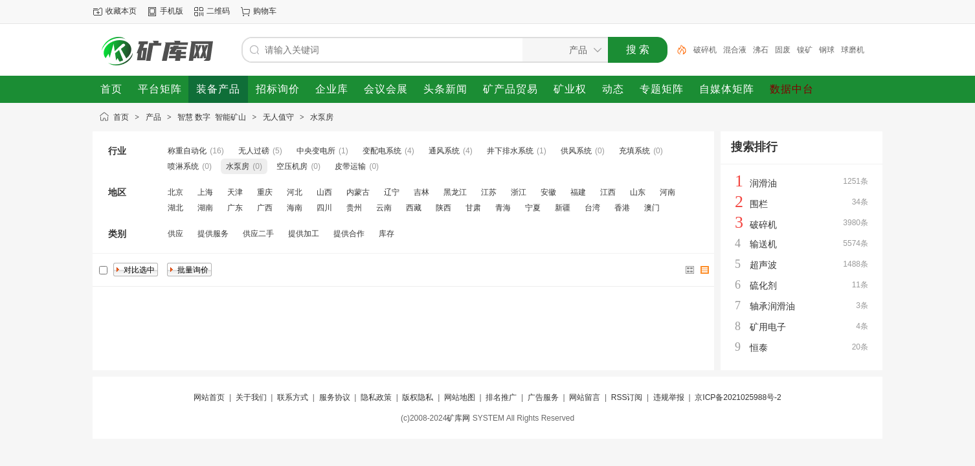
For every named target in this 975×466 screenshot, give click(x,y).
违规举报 (668, 397)
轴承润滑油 (772, 306)
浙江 (518, 192)
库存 (386, 233)
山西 (324, 192)
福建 (578, 192)
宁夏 (533, 207)
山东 (637, 192)
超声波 (763, 265)
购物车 (264, 11)
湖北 (175, 207)
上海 (205, 192)
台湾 (592, 207)
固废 (782, 49)
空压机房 (292, 166)
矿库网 (458, 418)
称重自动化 (187, 150)
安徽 (548, 192)
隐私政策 (376, 397)
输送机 (763, 244)
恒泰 (759, 347)
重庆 (265, 192)
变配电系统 (382, 150)
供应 (175, 233)
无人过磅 (253, 150)
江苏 (489, 192)
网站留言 (584, 397)
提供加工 (303, 233)
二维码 (218, 11)
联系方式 (292, 397)
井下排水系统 (510, 150)
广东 (235, 207)
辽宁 (391, 192)
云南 (384, 207)
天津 (235, 192)
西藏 (413, 207)
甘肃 (473, 207)
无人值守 (278, 117)
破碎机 (705, 49)
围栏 (759, 204)
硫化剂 (763, 285)
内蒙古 (358, 192)
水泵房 (321, 117)
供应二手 (258, 233)
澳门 (652, 207)
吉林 (421, 192)
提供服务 (213, 233)
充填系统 (634, 150)
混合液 (734, 49)
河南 (667, 192)
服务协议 (334, 397)
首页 (121, 117)
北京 (175, 192)
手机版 (171, 11)
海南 (294, 207)
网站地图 (459, 397)
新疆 (562, 207)
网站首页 (209, 397)
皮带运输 (350, 166)
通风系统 (444, 150)
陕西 (443, 207)
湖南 (205, 207)
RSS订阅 (627, 397)
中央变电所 (316, 150)
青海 (503, 207)
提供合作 (348, 233)
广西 (265, 207)
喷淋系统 (183, 166)
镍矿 (804, 49)
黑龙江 (455, 192)
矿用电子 (768, 327)
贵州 (354, 207)
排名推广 (501, 397)
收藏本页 (121, 11)
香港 (622, 207)
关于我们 (251, 397)
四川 (324, 207)
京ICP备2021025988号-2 (738, 397)
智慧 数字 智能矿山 (211, 117)
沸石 (760, 49)
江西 (608, 192)
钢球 (827, 49)
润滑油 (763, 183)
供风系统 (576, 150)
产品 (153, 117)
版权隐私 (417, 397)
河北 (294, 192)
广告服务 (543, 397)
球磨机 (852, 49)
